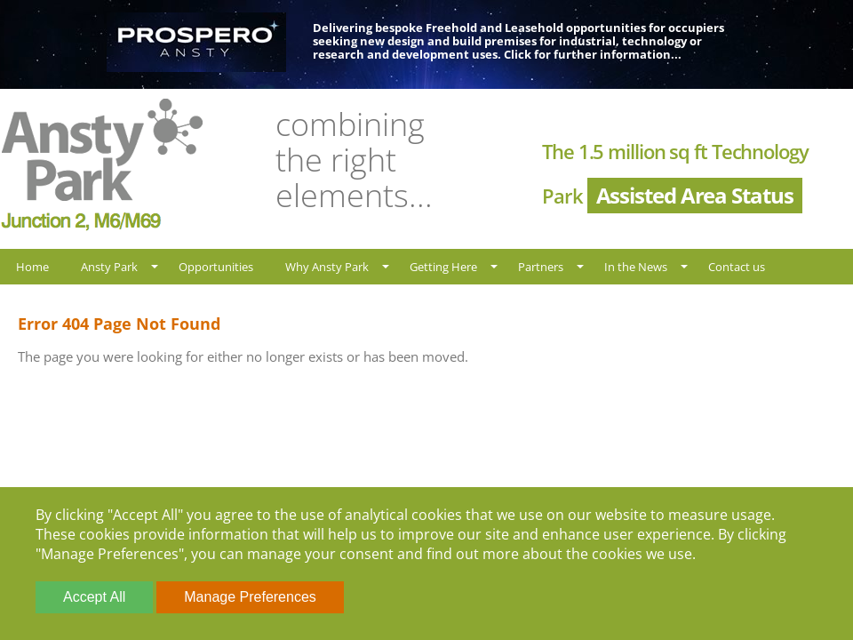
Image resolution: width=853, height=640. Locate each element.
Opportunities (216, 267)
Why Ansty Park (327, 267)
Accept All (94, 596)
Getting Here (443, 267)
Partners (540, 267)
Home (32, 267)
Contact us (736, 267)
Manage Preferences (250, 596)
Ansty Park (109, 267)
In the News (635, 267)
